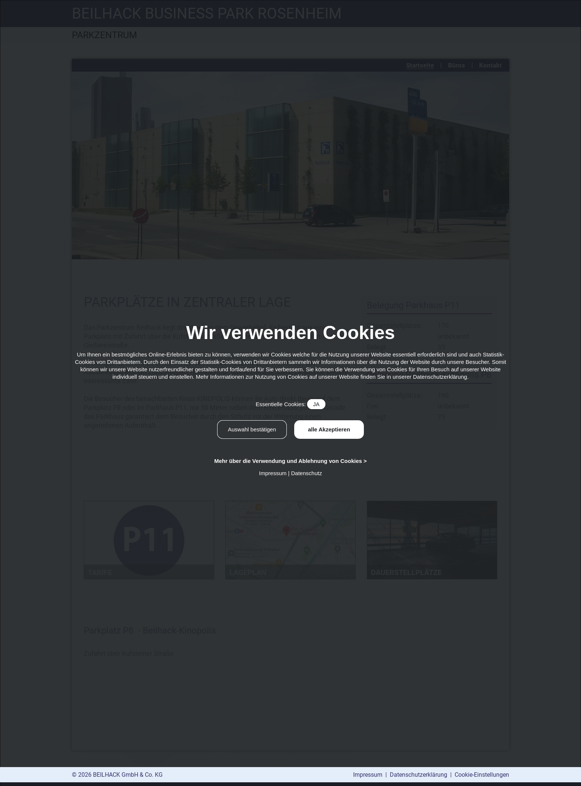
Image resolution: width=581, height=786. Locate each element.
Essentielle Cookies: (290, 404)
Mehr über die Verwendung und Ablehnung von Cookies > (290, 461)
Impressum (368, 774)
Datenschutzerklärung (419, 774)
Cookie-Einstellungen (482, 774)
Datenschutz (306, 473)
